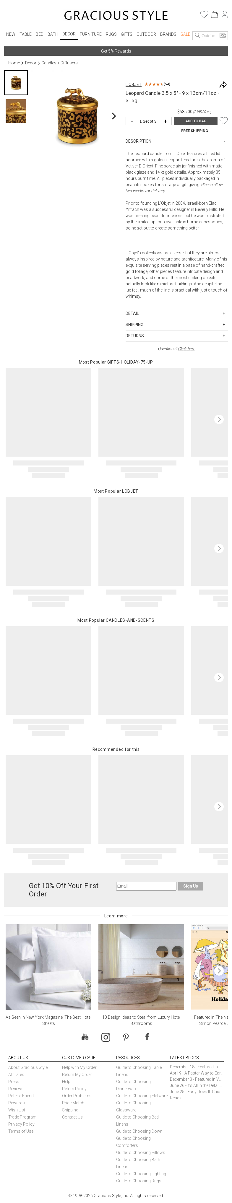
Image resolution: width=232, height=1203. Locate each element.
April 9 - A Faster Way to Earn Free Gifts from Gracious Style (197, 1073)
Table (26, 34)
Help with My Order (79, 1067)
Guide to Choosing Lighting (141, 1173)
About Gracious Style (28, 1067)
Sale (185, 34)
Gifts (126, 34)
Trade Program (22, 1117)
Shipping (70, 1110)
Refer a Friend (21, 1095)
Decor (69, 34)
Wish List (16, 1110)
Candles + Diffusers (59, 63)
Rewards (16, 1103)
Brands (168, 34)
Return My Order (77, 1074)
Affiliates (16, 1074)
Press (13, 1081)
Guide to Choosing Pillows (141, 1152)
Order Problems (77, 1095)
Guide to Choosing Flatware (142, 1095)
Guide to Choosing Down (139, 1131)
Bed (39, 34)
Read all (177, 1097)
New (10, 34)
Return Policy (74, 1088)
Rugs (111, 34)
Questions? (176, 348)
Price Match (73, 1103)
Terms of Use (20, 1131)
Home (14, 63)
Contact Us (72, 1117)
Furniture (91, 34)
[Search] (197, 35)
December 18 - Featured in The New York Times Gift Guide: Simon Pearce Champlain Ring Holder (197, 1066)
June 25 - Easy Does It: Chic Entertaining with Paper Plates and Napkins (197, 1091)
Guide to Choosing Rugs (138, 1180)
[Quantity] (150, 121)
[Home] (116, 16)
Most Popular (116, 362)
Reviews (16, 1088)
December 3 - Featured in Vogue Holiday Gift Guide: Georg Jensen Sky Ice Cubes (197, 1079)
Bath (53, 34)
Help (66, 1081)
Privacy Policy (21, 1124)
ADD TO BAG (195, 121)
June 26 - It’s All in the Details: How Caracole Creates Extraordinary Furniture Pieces (197, 1085)
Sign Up (190, 886)
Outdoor (146, 34)
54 (167, 84)
